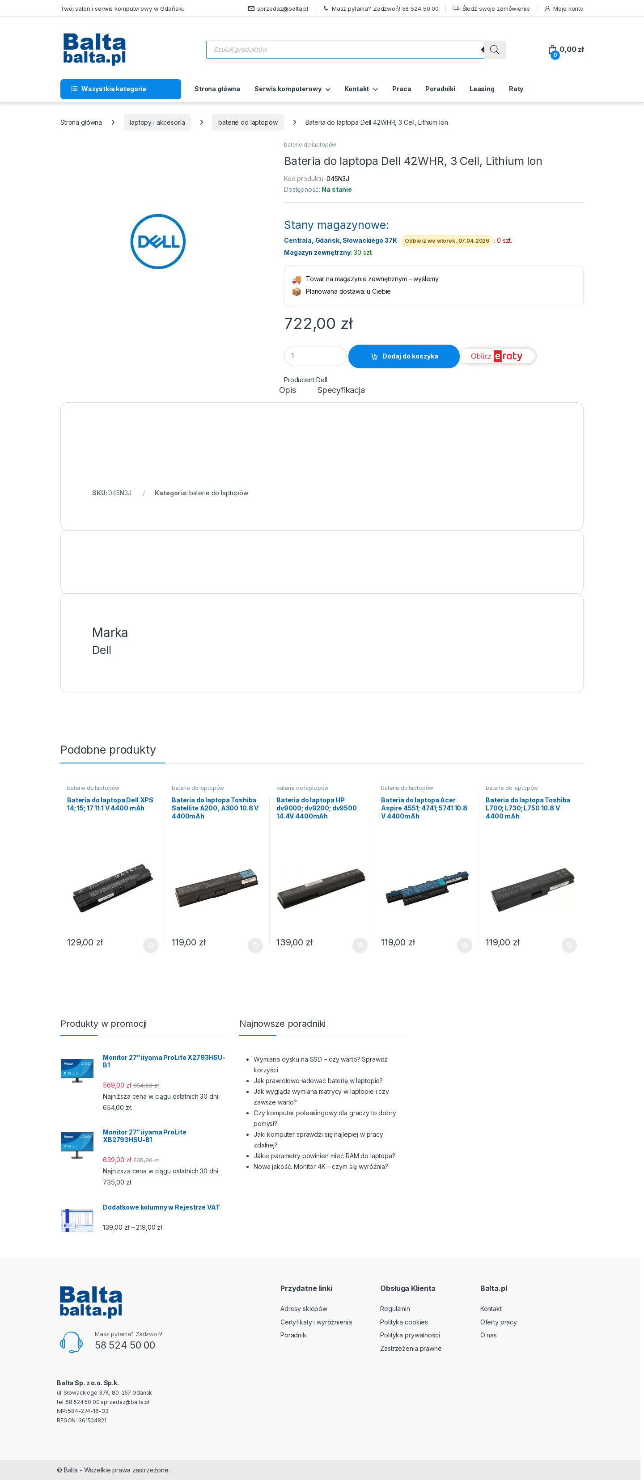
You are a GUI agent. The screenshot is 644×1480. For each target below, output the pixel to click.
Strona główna (217, 89)
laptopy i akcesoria (157, 122)
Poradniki (440, 89)
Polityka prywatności (410, 1335)
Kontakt (356, 89)
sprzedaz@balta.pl (278, 9)
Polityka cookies (404, 1322)
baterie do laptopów (247, 122)
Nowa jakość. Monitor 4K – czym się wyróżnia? (321, 1166)
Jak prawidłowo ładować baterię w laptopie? (318, 1080)
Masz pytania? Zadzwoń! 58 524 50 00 (380, 9)
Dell (321, 380)
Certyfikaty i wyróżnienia (316, 1322)
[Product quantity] (315, 356)
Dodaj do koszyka (410, 356)
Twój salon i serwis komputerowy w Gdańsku (122, 8)
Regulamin (395, 1308)
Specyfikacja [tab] (341, 390)
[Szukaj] (494, 50)
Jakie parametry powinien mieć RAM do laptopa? (324, 1156)
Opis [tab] (287, 390)
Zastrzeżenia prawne (410, 1348)
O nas (488, 1335)
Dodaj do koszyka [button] (150, 945)
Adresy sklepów (303, 1308)
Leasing (482, 89)
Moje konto (564, 9)
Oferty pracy (498, 1322)
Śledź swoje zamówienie (491, 9)
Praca (401, 89)
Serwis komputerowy (287, 89)
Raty (516, 89)
